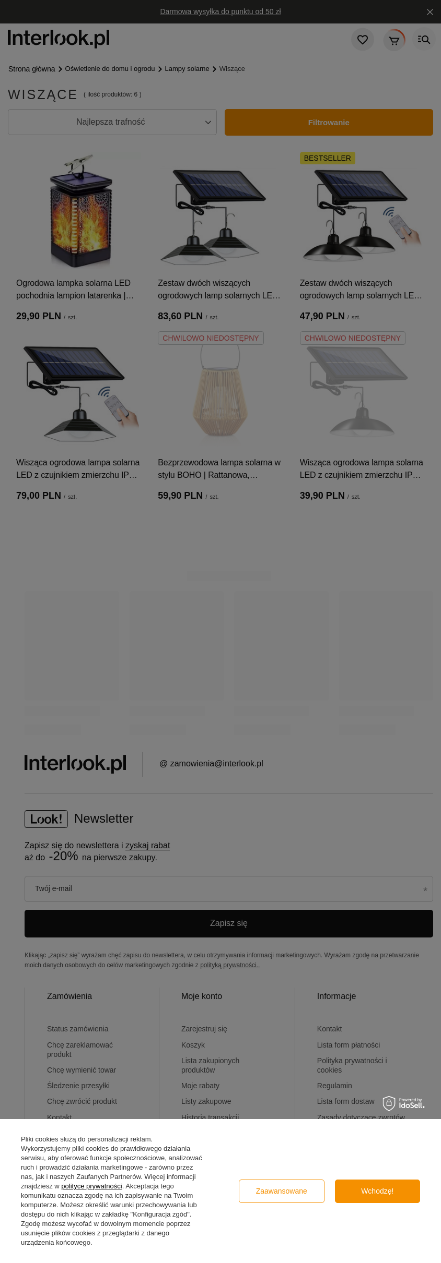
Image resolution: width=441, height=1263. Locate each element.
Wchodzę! (377, 1191)
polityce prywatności (91, 1186)
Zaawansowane (281, 1191)
